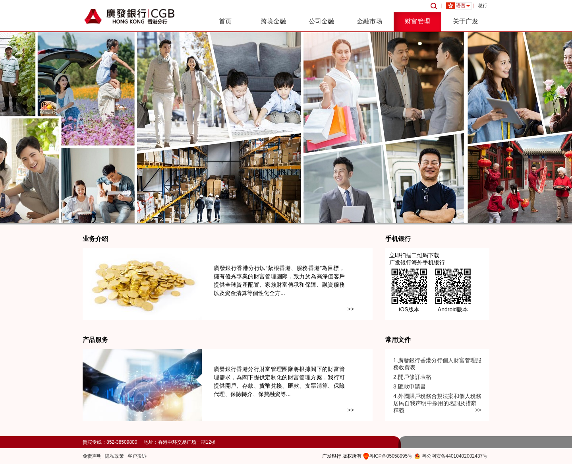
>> (351, 309)
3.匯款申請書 (409, 386)
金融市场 (369, 21)
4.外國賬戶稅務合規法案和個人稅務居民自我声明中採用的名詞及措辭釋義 (437, 403)
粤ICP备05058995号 (390, 456)
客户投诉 (137, 456)
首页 (225, 21)
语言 (461, 5)
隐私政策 (114, 456)
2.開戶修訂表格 (412, 377)
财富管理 (417, 21)
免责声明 (92, 456)
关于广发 (465, 21)
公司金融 (321, 21)
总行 (482, 5)
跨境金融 (273, 21)
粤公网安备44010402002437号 (454, 456)
